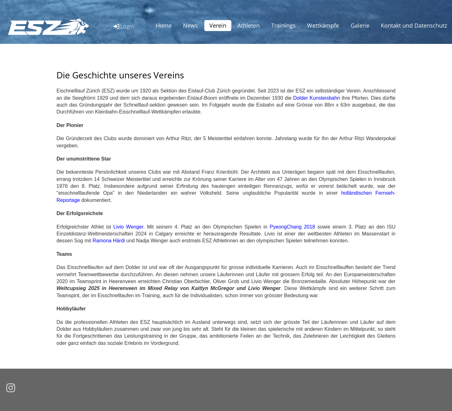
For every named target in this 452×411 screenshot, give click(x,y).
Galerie (360, 25)
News (190, 25)
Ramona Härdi (109, 240)
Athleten (249, 25)
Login (123, 26)
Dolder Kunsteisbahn (316, 98)
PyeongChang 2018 (292, 226)
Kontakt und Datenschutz (414, 25)
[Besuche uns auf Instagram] (10, 388)
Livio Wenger (128, 226)
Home (164, 25)
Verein (217, 25)
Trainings (283, 25)
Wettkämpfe (323, 25)
